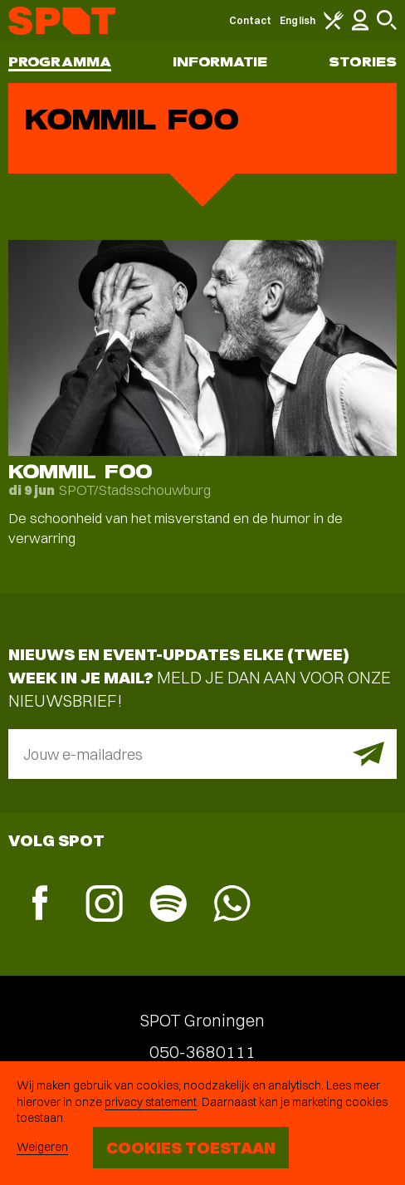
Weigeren (42, 1146)
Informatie (220, 62)
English (297, 20)
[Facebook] (40, 905)
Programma (59, 62)
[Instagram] (104, 906)
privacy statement (151, 1101)
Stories (363, 62)
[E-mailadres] (202, 754)
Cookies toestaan (191, 1147)
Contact (250, 20)
